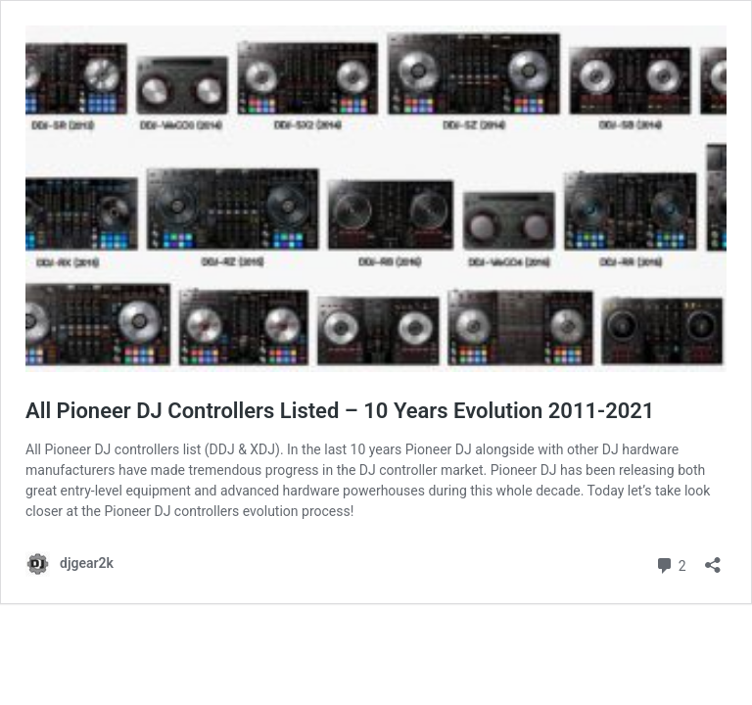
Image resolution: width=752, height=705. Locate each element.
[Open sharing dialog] (713, 558)
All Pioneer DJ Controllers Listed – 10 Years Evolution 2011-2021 (339, 411)
